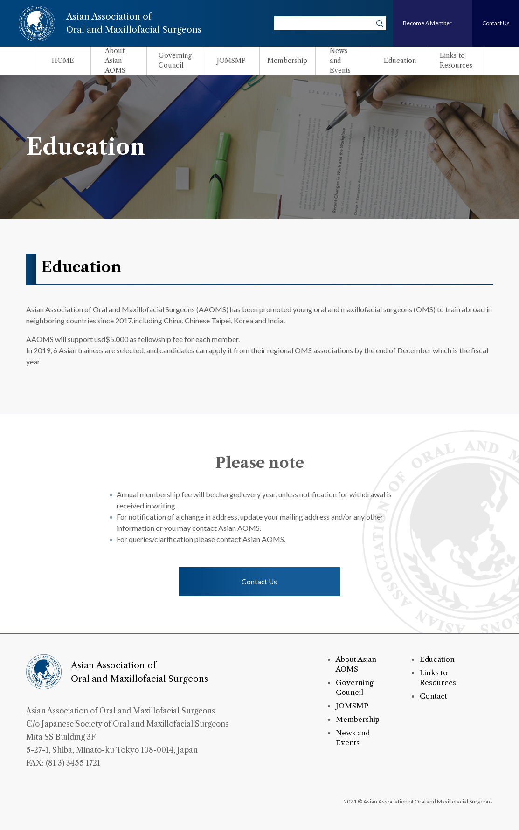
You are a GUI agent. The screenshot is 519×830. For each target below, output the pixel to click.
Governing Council (355, 688)
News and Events (353, 738)
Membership (358, 720)
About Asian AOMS (357, 665)
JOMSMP (352, 707)
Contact (434, 697)
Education (437, 660)
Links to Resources (438, 678)
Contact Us (260, 582)
